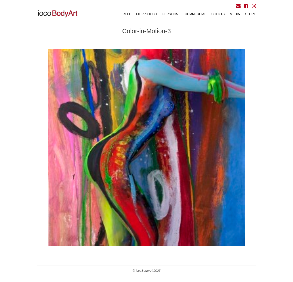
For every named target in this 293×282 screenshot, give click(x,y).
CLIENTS (218, 14)
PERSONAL (170, 14)
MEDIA (235, 14)
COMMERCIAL (195, 14)
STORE (250, 14)
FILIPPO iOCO (146, 14)
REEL (127, 14)
